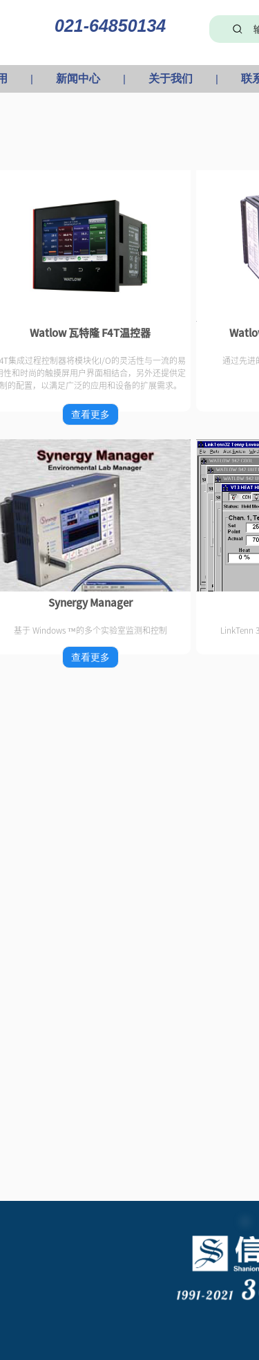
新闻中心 (78, 78)
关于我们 (170, 78)
